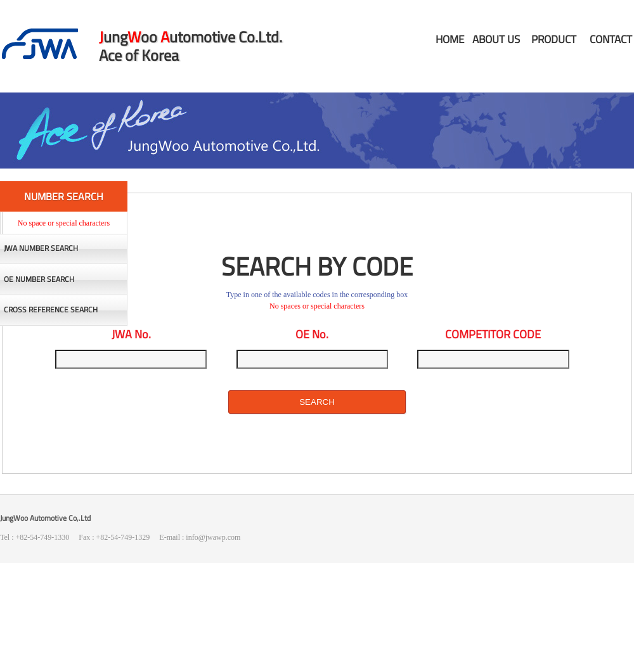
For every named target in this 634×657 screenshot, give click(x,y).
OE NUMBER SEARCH (39, 279)
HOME (450, 39)
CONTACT (611, 39)
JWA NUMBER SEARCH (41, 248)
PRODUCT (553, 39)
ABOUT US (496, 39)
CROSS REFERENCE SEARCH (51, 310)
